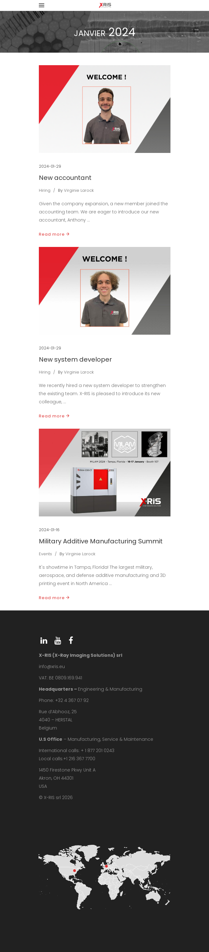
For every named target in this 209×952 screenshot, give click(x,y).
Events (45, 554)
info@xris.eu (52, 666)
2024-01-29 (50, 166)
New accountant (65, 177)
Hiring (44, 190)
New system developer (75, 359)
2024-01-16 (49, 529)
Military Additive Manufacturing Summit (101, 541)
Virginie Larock (79, 190)
